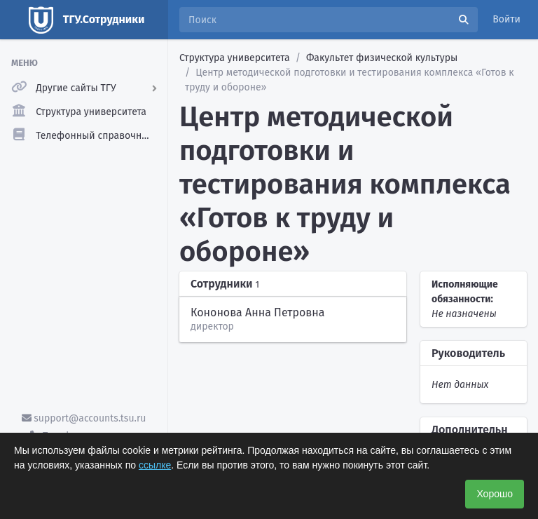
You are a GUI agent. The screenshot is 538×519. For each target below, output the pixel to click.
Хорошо (494, 493)
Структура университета (234, 58)
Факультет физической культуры (381, 58)
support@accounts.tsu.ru (84, 418)
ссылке (155, 465)
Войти (506, 19)
